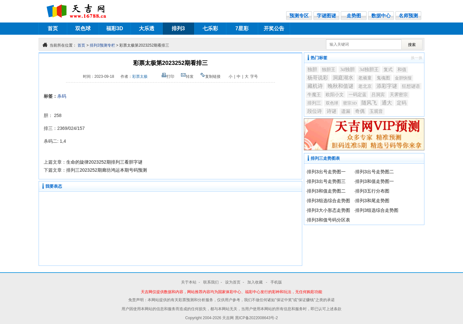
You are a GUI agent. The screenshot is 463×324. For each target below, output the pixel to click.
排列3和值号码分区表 (328, 219)
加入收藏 (255, 282)
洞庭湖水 (343, 77)
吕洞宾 (378, 94)
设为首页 (233, 282)
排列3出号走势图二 (374, 171)
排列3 (178, 28)
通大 (387, 102)
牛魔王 (314, 94)
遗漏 (345, 111)
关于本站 (188, 282)
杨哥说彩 (317, 77)
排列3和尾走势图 (372, 200)
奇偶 (360, 111)
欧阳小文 (335, 94)
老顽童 (365, 78)
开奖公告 (274, 28)
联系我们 (211, 282)
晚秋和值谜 (340, 86)
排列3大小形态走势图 (328, 210)
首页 (53, 28)
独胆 (312, 69)
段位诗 (314, 111)
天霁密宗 (399, 94)
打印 (167, 76)
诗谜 (331, 111)
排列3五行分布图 (372, 191)
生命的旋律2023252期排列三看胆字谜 (104, 162)
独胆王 (328, 69)
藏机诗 (315, 86)
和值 (401, 69)
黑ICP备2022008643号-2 (256, 318)
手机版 (276, 282)
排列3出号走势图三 (326, 181)
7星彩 (242, 28)
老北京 (365, 86)
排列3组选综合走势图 (328, 200)
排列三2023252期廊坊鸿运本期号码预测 (106, 170)
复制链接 (210, 76)
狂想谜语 (411, 86)
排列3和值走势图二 (326, 191)
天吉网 (228, 318)
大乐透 (146, 28)
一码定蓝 (358, 94)
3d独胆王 (369, 69)
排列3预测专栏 (102, 45)
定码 (401, 102)
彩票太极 (140, 76)
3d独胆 (347, 69)
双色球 (83, 28)
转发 (187, 76)
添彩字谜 (387, 86)
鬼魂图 (383, 77)
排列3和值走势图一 (374, 181)
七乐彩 (210, 28)
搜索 (412, 44)
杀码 (61, 96)
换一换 (416, 58)
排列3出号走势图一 (326, 171)
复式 (388, 69)
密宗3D (350, 103)
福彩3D (114, 28)
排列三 (314, 102)
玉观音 (376, 111)
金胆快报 (403, 78)
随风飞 (369, 102)
